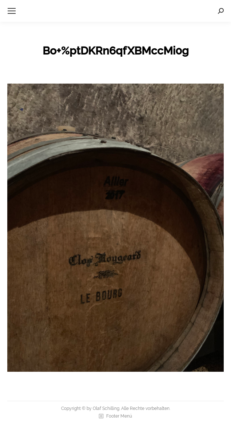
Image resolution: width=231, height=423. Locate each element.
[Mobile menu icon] (11, 11)
